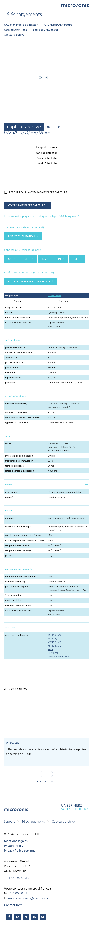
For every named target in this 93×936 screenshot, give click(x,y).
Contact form (13, 905)
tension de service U (16, 404)
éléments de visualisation (18, 606)
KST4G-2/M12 (54, 642)
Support (9, 821)
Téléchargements (33, 821)
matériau (9, 518)
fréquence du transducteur (18, 353)
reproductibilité (13, 378)
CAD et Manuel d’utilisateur (21, 25)
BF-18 (50, 650)
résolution (10, 373)
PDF (75, 259)
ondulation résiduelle (16, 413)
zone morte (11, 358)
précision (10, 383)
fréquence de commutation (19, 461)
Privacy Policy (13, 846)
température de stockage (18, 551)
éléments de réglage (15, 582)
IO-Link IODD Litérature (58, 25)
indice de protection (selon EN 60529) (24, 541)
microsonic (16, 811)
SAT (10, 259)
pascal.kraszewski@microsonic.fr (28, 898)
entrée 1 (9, 497)
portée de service (14, 363)
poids (8, 556)
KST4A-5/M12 (54, 639)
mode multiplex (13, 600)
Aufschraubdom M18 (58, 657)
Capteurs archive (14, 35)
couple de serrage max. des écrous (23, 535)
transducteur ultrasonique (18, 527)
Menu (6, 5)
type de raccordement (16, 423)
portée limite (11, 368)
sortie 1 (8, 444)
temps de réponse (14, 466)
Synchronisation (13, 595)
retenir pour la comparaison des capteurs (38, 192)
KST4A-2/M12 (54, 635)
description (11, 492)
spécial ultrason (13, 340)
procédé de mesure (15, 348)
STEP (27, 259)
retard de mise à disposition (19, 471)
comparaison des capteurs (26, 205)
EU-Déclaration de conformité (29, 281)
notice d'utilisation (21, 236)
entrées (9, 485)
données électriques (15, 396)
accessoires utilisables (16, 635)
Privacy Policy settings (19, 850)
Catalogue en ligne (15, 30)
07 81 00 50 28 (17, 893)
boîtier (8, 313)
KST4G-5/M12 (54, 646)
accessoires (11, 628)
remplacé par (12, 296)
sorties (8, 436)
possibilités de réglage (16, 587)
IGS (44, 259)
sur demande (54, 296)
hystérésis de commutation (19, 456)
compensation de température (20, 577)
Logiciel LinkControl (45, 30)
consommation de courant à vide (22, 418)
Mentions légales (16, 841)
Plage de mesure (13, 308)
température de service (17, 546)
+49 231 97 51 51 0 (18, 878)
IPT (59, 259)
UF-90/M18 (53, 653)
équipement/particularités (18, 569)
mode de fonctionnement (18, 318)
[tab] (46, 340)
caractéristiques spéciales (18, 323)
